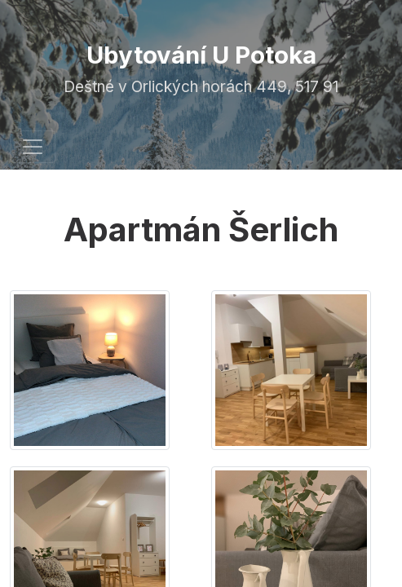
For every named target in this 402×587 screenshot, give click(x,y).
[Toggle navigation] (32, 146)
